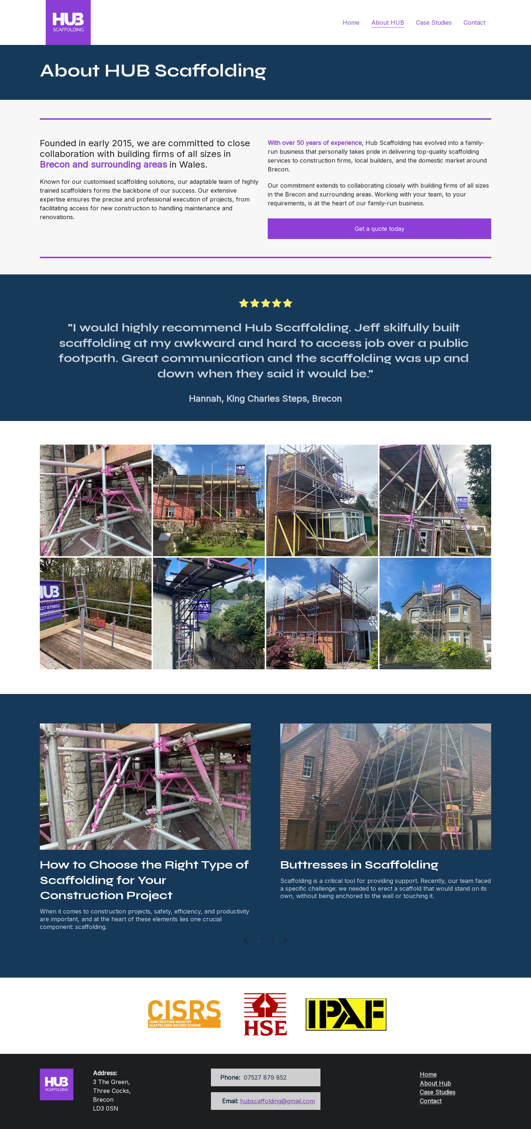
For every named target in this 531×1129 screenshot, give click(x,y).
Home (351, 22)
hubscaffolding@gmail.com (277, 1101)
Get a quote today (380, 229)
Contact (474, 22)
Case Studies (434, 22)
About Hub (435, 1086)
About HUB (387, 22)
